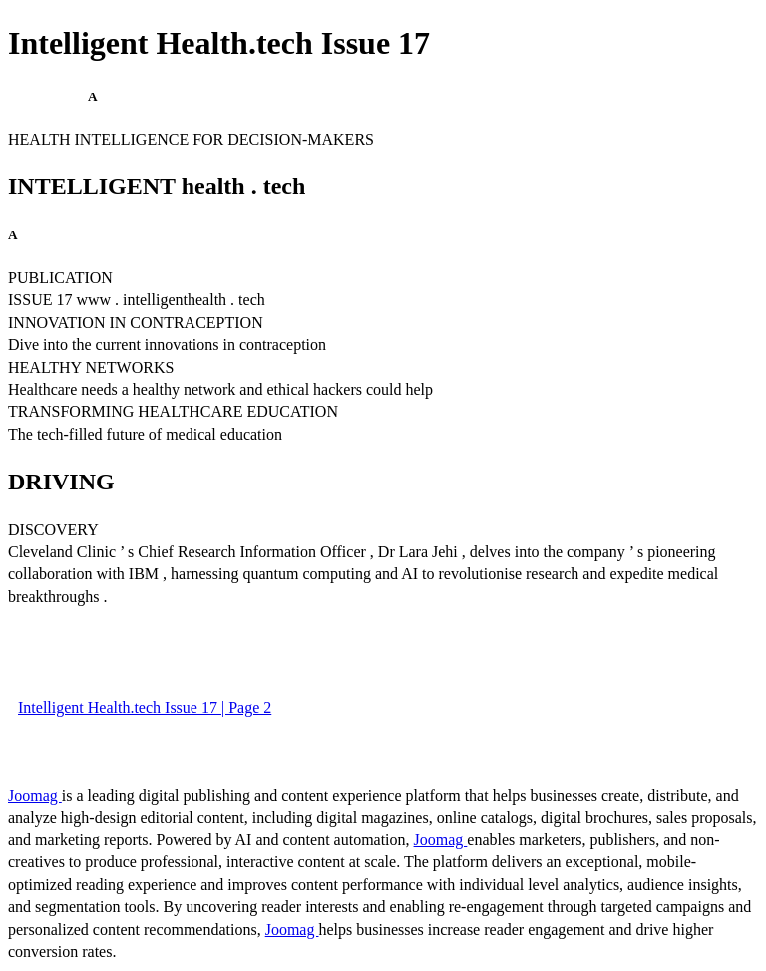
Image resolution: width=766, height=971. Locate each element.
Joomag (35, 795)
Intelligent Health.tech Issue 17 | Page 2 (144, 707)
